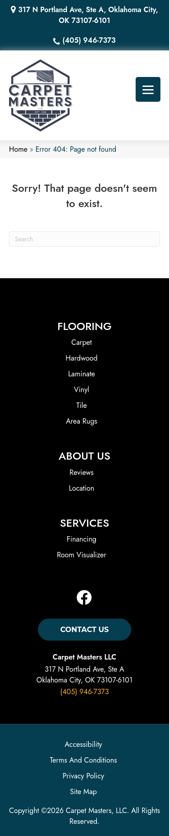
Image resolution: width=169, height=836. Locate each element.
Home (18, 149)
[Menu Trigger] (148, 89)
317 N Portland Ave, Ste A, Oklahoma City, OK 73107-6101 (88, 15)
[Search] (84, 239)
